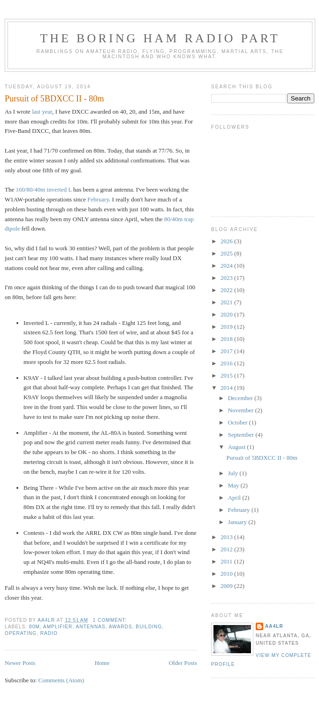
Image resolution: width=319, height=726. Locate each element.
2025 (227, 253)
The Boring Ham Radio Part (160, 38)
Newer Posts (20, 662)
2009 (227, 585)
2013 (227, 537)
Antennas (91, 626)
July (234, 473)
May (234, 485)
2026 (227, 241)
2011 (227, 561)
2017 (227, 351)
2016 (227, 363)
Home (102, 662)
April (235, 497)
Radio (49, 633)
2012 (227, 549)
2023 (227, 277)
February (98, 199)
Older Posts (183, 662)
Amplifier (58, 626)
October (238, 422)
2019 (227, 326)
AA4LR (274, 626)
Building (149, 626)
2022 (227, 289)
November (241, 410)
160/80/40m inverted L (43, 189)
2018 (227, 338)
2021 (227, 302)
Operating (21, 633)
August (237, 446)
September (242, 434)
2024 (227, 265)
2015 (227, 375)
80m (34, 626)
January (238, 521)
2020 (227, 314)
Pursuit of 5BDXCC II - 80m (54, 98)
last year (42, 111)
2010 (227, 573)
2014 (227, 387)
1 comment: (111, 620)
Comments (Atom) (61, 680)
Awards (120, 626)
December (241, 398)
